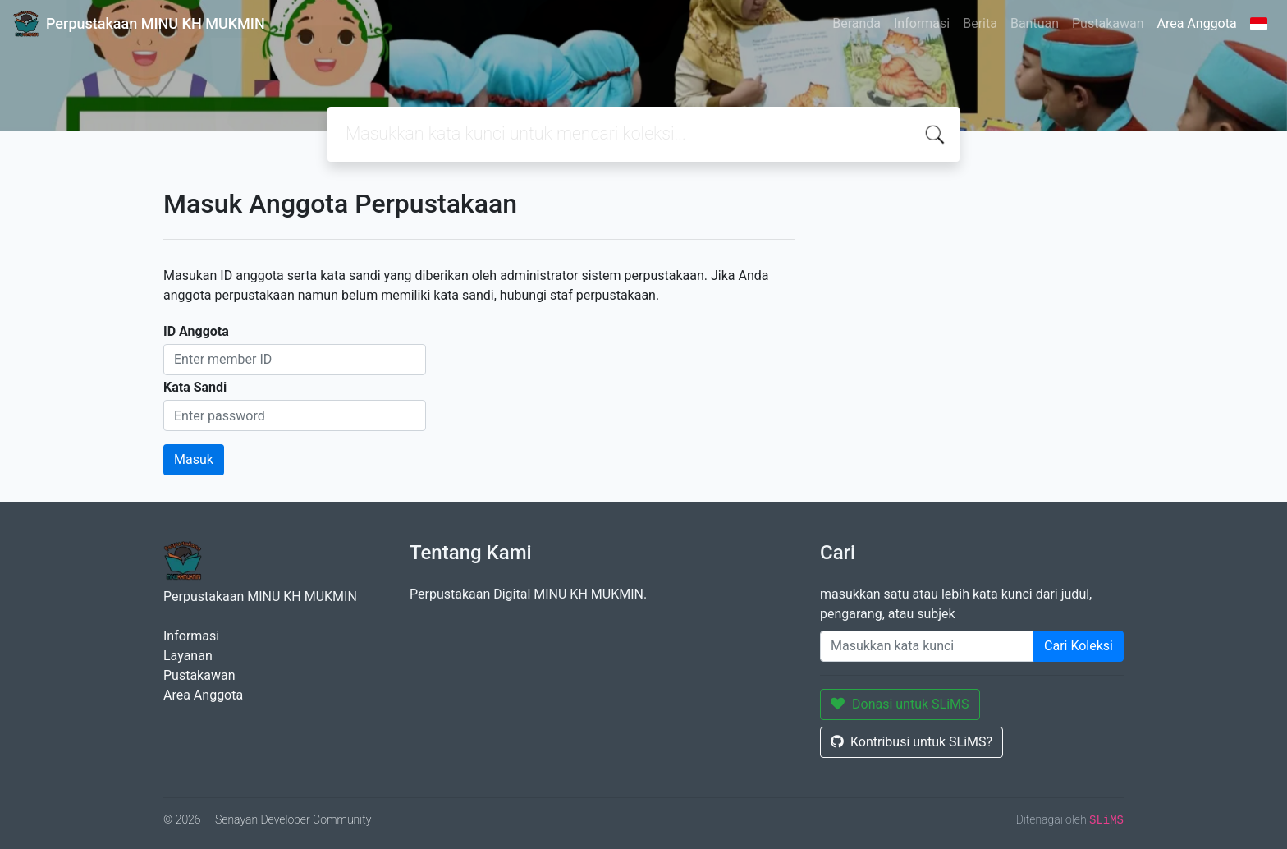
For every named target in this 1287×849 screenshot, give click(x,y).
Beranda (856, 23)
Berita (980, 23)
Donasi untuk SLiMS (900, 704)
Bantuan (1034, 23)
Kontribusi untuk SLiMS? (911, 742)
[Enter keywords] (927, 646)
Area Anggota (1197, 23)
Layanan (188, 655)
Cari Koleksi (1078, 646)
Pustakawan (1107, 23)
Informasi (922, 23)
